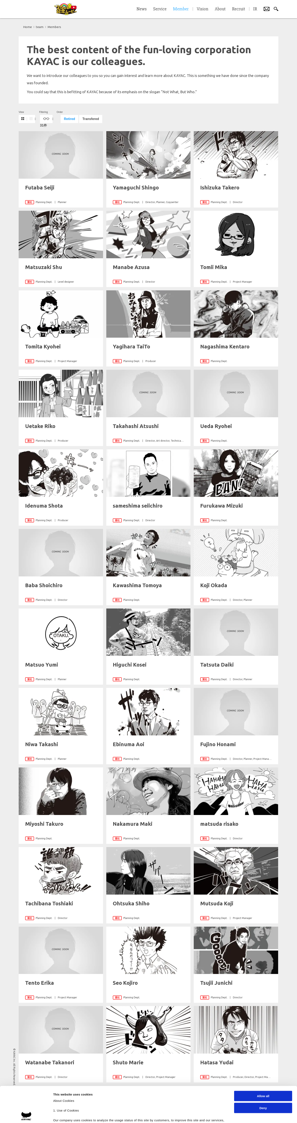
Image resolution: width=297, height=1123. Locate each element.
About (220, 9)
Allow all (263, 1060)
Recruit (238, 9)
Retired (69, 119)
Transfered (90, 119)
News (142, 9)
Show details (212, 1115)
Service (160, 9)
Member (181, 9)
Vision (202, 9)
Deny (263, 1072)
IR (255, 9)
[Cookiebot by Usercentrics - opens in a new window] (26, 1115)
